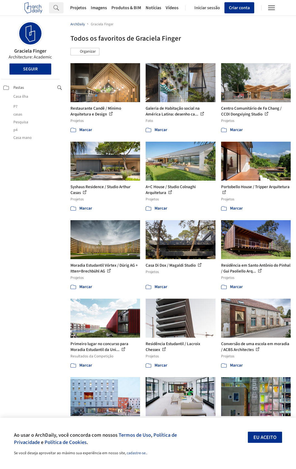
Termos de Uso (135, 435)
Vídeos (172, 8)
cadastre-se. (136, 453)
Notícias (153, 8)
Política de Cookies (66, 442)
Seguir (30, 69)
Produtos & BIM (126, 8)
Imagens (99, 8)
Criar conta (239, 8)
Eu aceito (265, 437)
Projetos (78, 8)
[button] (84, 52)
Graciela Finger (30, 51)
